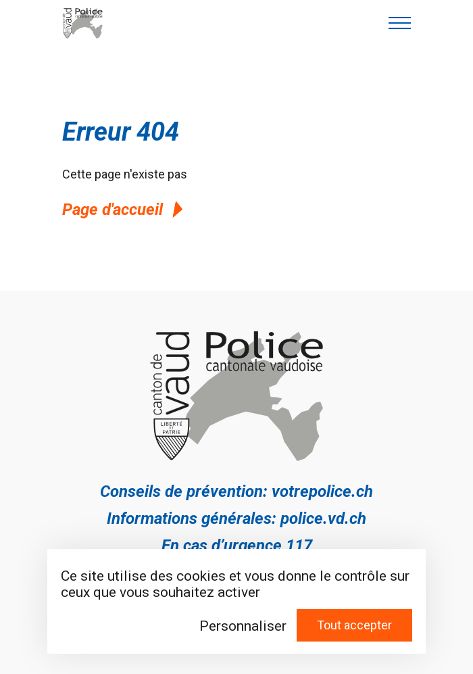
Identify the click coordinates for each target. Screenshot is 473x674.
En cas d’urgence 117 (236, 545)
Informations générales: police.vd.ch (236, 518)
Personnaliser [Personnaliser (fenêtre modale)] (243, 626)
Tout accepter (354, 625)
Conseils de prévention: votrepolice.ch (236, 491)
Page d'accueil (124, 209)
